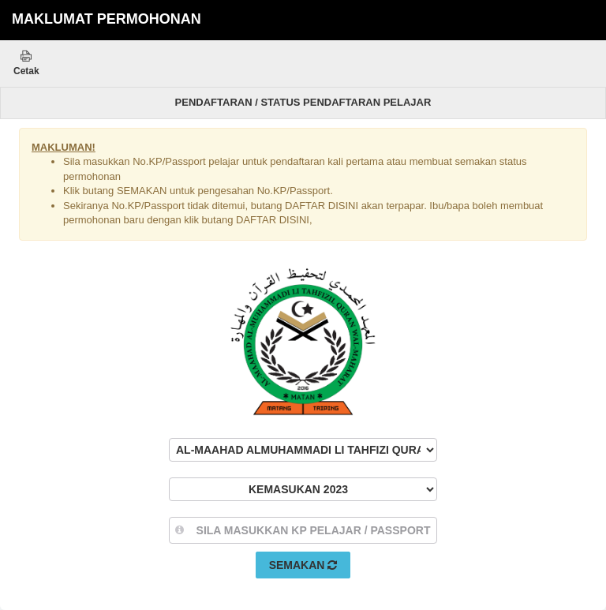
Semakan (303, 565)
